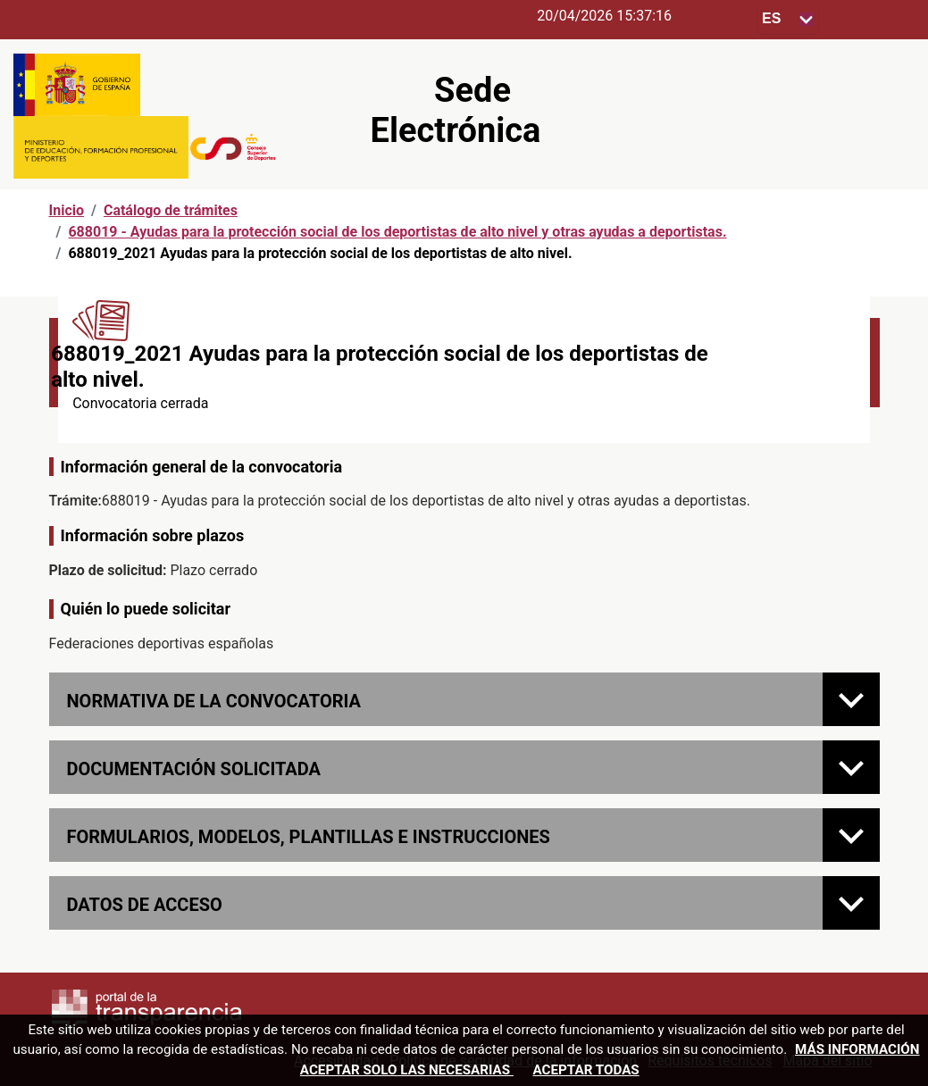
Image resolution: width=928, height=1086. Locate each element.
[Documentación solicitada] (851, 767)
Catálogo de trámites (171, 210)
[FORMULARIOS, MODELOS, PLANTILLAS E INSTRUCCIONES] (851, 835)
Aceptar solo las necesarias (407, 1070)
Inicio (66, 210)
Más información (857, 1049)
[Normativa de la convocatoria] (851, 699)
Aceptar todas (585, 1070)
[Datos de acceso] (851, 903)
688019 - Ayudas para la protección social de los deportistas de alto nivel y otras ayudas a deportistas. (397, 231)
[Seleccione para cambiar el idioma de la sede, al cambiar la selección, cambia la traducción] (787, 19)
